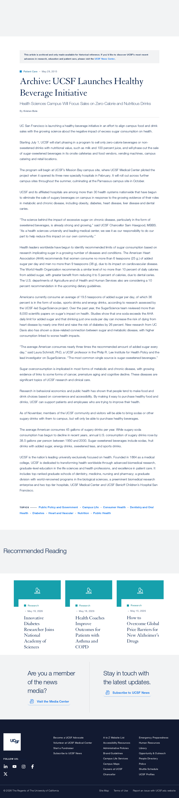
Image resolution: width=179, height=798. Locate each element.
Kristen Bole (30, 110)
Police (142, 762)
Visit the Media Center (52, 700)
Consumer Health (114, 507)
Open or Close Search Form (169, 15)
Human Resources (149, 741)
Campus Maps (111, 762)
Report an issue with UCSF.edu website (154, 789)
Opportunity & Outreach (152, 752)
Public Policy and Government (58, 507)
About (66, 14)
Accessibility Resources (116, 741)
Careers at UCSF (112, 768)
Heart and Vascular (61, 513)
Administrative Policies (116, 747)
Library (143, 747)
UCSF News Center (105, 58)
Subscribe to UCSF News (130, 692)
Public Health (102, 513)
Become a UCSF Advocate (68, 736)
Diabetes (38, 513)
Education (127, 14)
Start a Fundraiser (63, 747)
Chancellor (109, 773)
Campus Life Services (115, 757)
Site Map (104, 789)
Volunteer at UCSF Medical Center (72, 741)
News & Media (150, 14)
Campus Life (90, 507)
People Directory (148, 757)
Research (107, 14)
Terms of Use (121, 789)
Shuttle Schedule (148, 768)
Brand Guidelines (113, 752)
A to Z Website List (113, 736)
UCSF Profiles (147, 773)
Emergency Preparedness (153, 736)
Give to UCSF (162, 3)
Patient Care (85, 14)
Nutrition (83, 513)
